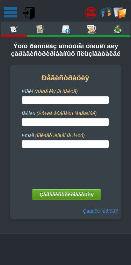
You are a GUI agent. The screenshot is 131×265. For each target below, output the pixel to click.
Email (53, 135)
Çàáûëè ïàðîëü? (100, 211)
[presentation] (66, 167)
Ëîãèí (50, 91)
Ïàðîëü (59, 113)
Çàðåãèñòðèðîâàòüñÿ (66, 194)
